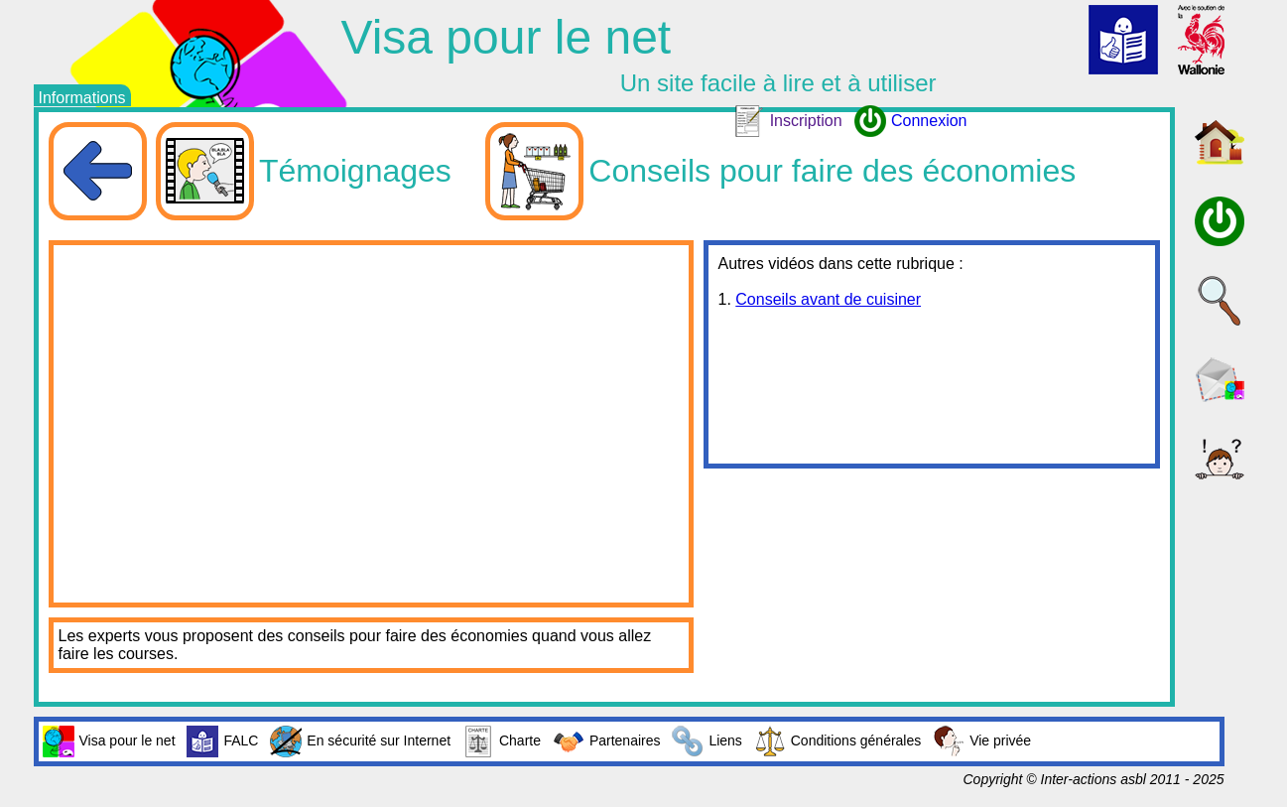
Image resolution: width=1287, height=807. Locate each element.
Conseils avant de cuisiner (828, 299)
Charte (501, 741)
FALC (222, 741)
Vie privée (982, 741)
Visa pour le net (109, 741)
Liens (706, 741)
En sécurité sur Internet (360, 741)
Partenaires (607, 741)
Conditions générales (838, 741)
